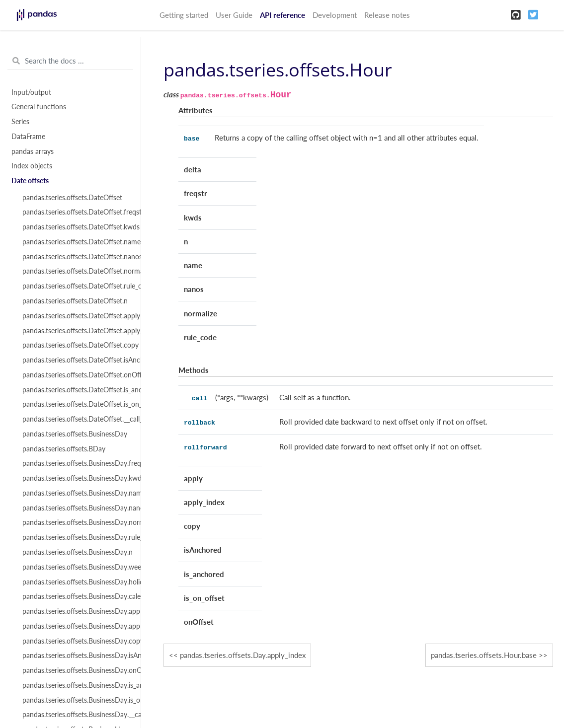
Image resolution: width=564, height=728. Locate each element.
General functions (38, 107)
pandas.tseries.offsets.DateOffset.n (75, 301)
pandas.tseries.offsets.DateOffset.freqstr (75, 212)
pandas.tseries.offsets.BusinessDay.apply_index (75, 626)
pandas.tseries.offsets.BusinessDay (74, 434)
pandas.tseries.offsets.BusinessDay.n (75, 552)
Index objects (31, 166)
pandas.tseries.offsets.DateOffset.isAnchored (75, 360)
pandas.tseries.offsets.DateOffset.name (75, 242)
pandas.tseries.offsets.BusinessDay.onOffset (75, 670)
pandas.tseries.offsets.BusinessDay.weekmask (75, 567)
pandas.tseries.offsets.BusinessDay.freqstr (75, 463)
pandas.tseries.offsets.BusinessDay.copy (75, 641)
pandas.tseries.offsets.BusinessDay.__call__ (75, 715)
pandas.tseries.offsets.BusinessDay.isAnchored (75, 655)
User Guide (234, 14)
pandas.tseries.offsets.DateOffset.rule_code (75, 286)
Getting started (184, 14)
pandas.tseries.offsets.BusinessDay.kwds (75, 478)
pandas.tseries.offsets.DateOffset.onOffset (75, 375)
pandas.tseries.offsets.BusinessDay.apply (75, 611)
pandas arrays (32, 151)
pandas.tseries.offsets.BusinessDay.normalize (75, 522)
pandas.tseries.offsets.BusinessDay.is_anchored (75, 685)
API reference (282, 14)
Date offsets (30, 181)
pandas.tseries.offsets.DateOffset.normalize (75, 271)
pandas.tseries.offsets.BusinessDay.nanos (75, 508)
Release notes (387, 14)
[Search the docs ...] (70, 61)
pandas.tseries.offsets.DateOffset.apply (75, 316)
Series (20, 122)
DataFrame (28, 137)
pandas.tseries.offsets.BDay (63, 449)
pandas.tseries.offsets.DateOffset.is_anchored (75, 390)
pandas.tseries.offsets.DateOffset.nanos (75, 257)
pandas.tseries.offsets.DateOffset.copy (75, 345)
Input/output (31, 92)
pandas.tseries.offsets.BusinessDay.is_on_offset (75, 700)
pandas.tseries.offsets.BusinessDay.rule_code (75, 537)
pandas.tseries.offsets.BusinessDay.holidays (75, 582)
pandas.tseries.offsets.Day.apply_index (243, 655)
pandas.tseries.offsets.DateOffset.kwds (75, 227)
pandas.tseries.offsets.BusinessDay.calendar (75, 596)
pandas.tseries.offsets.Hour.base (484, 655)
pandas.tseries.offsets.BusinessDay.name (75, 493)
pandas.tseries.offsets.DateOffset (72, 198)
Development (335, 14)
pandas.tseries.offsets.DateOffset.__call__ (75, 419)
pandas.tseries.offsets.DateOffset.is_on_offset (75, 404)
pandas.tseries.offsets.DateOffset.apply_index (75, 331)
